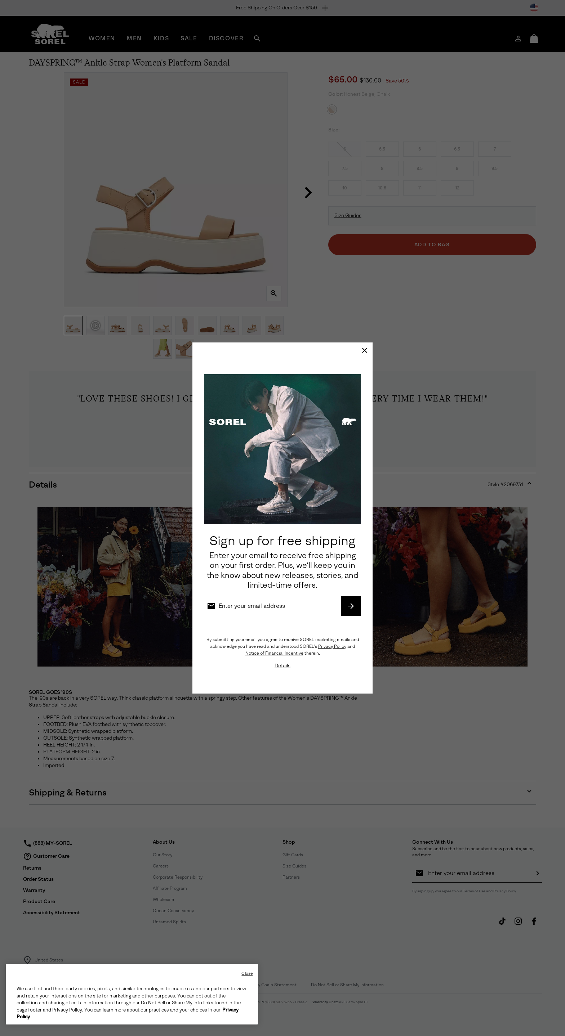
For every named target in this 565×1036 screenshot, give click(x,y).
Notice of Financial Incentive (274, 653)
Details (282, 665)
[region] (132, 994)
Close (247, 974)
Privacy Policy (332, 646)
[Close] (365, 350)
